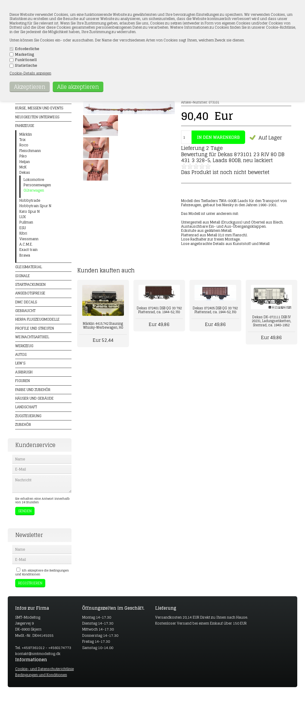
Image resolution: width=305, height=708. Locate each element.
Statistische (26, 65)
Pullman (26, 222)
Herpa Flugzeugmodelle (37, 319)
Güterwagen (34, 190)
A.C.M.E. (26, 244)
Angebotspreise (30, 293)
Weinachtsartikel (32, 337)
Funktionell (26, 60)
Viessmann (28, 239)
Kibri (23, 233)
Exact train (28, 249)
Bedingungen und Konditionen (41, 675)
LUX (22, 217)
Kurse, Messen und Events (39, 108)
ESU (22, 228)
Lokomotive (34, 179)
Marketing (24, 54)
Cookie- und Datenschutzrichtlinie (44, 669)
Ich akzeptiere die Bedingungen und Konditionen (42, 572)
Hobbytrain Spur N (35, 206)
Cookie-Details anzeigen (30, 73)
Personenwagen (37, 185)
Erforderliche (27, 49)
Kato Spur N (29, 211)
